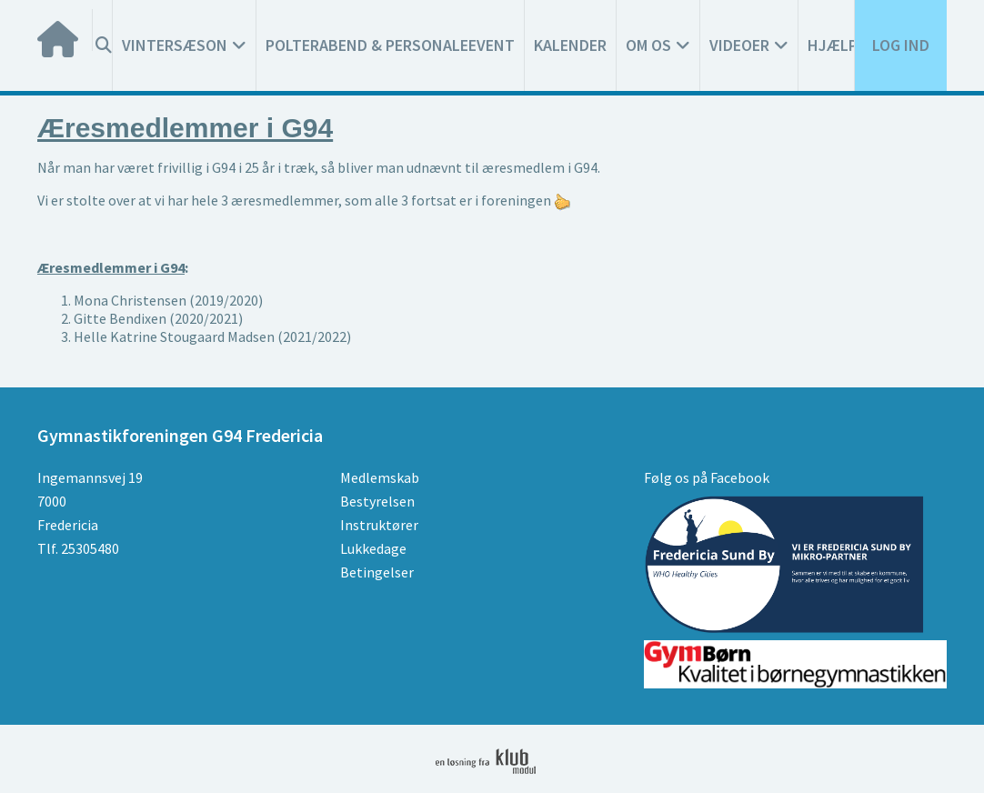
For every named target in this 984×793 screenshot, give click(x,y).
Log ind (900, 45)
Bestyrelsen (377, 501)
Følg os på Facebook (706, 477)
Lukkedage (373, 548)
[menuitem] (65, 30)
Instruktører (379, 525)
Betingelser (377, 572)
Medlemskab (379, 477)
